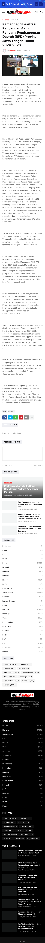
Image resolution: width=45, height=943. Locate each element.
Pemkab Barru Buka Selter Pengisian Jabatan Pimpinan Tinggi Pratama (29, 902)
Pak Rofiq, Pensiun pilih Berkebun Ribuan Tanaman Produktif (29, 889)
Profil (22, 639)
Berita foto (22, 546)
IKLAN (22, 584)
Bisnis (22, 550)
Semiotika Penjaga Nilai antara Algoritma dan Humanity (27, 877)
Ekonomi (22, 571)
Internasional (22, 588)
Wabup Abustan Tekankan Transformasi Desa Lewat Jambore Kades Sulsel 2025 (29, 516)
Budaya (22, 554)
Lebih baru (8, 465)
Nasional (14, 20)
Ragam (22, 643)
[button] (3, 12)
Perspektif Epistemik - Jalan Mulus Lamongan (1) (29, 913)
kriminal (22, 652)
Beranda (5, 20)
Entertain (22, 576)
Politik (22, 635)
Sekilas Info (22, 647)
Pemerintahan (22, 622)
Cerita (22, 559)
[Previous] (36, 4)
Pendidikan (22, 626)
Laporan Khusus (22, 601)
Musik (22, 605)
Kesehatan (22, 597)
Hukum (22, 580)
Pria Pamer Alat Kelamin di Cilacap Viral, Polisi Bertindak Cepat (30, 504)
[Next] (41, 4)
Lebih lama (37, 465)
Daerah (22, 563)
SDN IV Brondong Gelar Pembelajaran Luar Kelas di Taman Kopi (29, 865)
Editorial (22, 567)
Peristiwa (22, 630)
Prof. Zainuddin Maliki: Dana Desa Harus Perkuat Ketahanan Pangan (20, 4)
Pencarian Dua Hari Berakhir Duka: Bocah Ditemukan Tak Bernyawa (29, 529)
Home (22, 942)
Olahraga (22, 614)
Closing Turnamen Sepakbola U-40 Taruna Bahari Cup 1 (30, 852)
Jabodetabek (22, 592)
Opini (22, 618)
